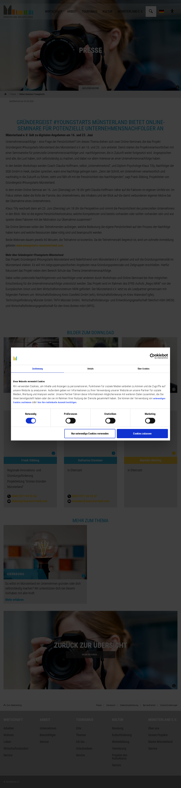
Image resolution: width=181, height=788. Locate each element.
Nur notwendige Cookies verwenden (90, 433)
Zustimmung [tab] (37, 369)
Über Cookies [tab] (143, 369)
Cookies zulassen (142, 433)
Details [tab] (90, 369)
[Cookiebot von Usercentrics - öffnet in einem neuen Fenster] (152, 356)
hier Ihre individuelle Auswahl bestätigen (57, 402)
